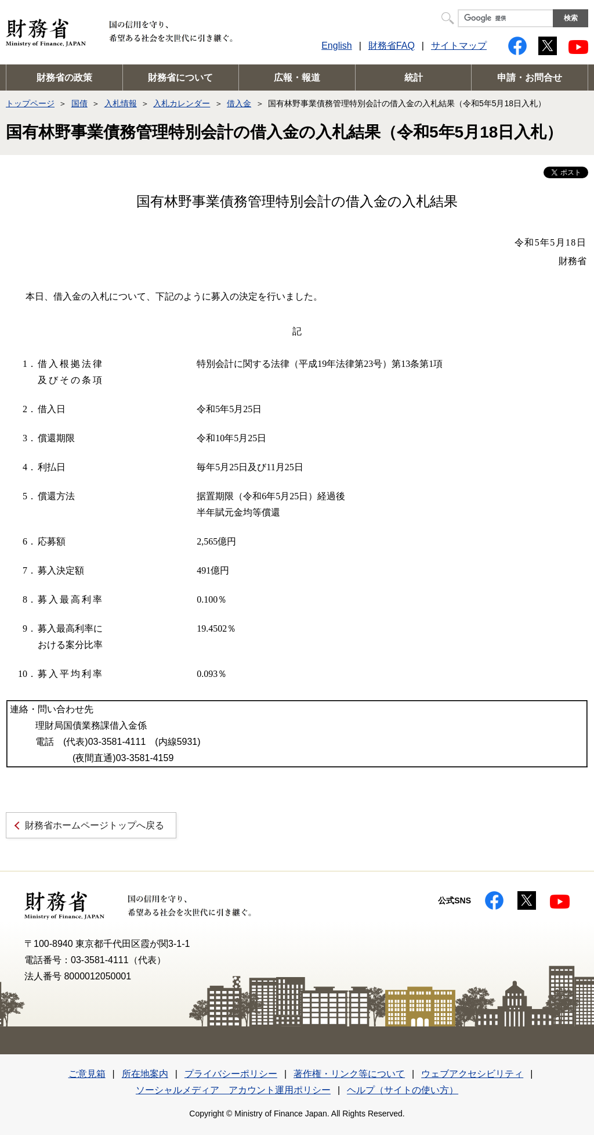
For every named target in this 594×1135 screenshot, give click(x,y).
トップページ (30, 103)
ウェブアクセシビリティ (472, 1074)
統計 (413, 77)
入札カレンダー (181, 103)
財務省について (180, 77)
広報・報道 (297, 77)
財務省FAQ (391, 46)
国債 (79, 103)
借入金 (239, 103)
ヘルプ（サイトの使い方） (402, 1090)
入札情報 (120, 103)
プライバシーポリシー (230, 1074)
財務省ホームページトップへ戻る (94, 825)
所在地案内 (145, 1074)
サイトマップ (459, 46)
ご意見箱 (87, 1074)
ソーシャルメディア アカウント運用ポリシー (233, 1090)
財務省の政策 (64, 77)
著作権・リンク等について (349, 1074)
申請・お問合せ (529, 77)
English (336, 46)
